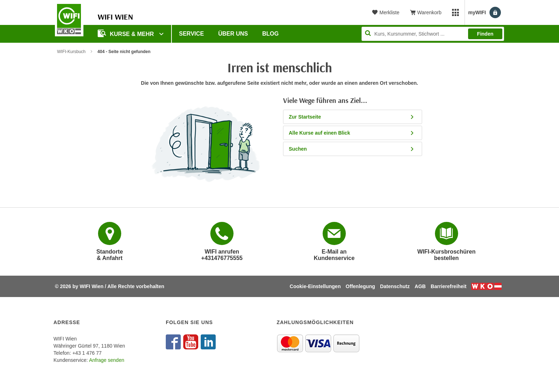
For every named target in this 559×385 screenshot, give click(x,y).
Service (191, 34)
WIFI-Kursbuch (71, 51)
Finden (485, 34)
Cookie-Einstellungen (315, 286)
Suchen (352, 149)
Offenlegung (360, 286)
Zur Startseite (352, 117)
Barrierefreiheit (448, 286)
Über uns (233, 34)
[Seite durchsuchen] (432, 34)
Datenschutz (395, 286)
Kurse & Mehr (126, 33)
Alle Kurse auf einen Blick (352, 133)
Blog (270, 34)
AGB (420, 286)
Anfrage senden (106, 360)
